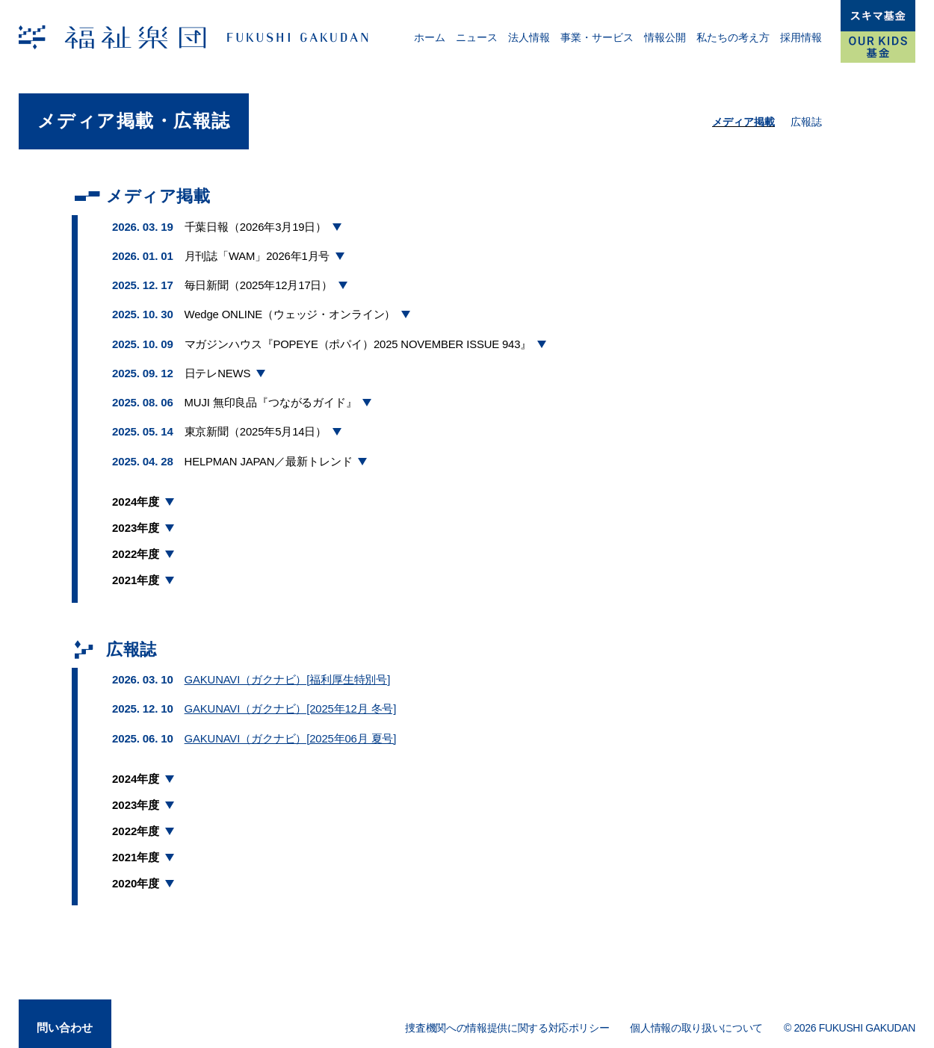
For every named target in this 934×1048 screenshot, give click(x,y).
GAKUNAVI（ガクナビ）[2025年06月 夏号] (291, 731)
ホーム (429, 37)
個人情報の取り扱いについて (696, 1021)
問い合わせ (65, 1020)
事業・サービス (597, 37)
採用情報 (801, 37)
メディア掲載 (743, 122)
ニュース (477, 37)
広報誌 (806, 122)
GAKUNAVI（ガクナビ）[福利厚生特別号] (288, 674)
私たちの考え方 (733, 37)
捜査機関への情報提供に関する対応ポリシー (507, 1021)
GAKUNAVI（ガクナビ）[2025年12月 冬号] (291, 703)
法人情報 (529, 37)
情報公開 (665, 37)
